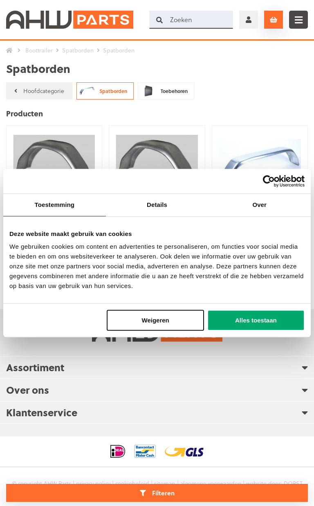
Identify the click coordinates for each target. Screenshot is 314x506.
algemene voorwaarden (210, 483)
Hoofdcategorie (39, 90)
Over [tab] (259, 204)
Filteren (157, 492)
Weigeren (155, 320)
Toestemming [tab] (55, 204)
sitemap (164, 483)
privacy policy (93, 483)
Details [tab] (157, 204)
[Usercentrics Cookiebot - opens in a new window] (269, 181)
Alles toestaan (256, 320)
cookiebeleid (132, 483)
